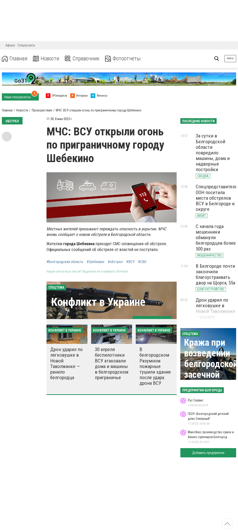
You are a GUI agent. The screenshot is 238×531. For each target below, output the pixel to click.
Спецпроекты (26, 45)
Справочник (82, 58)
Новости (46, 58)
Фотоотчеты (123, 58)
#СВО (142, 262)
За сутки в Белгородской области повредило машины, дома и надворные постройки (213, 152)
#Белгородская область (64, 262)
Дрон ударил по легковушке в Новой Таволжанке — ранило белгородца (66, 363)
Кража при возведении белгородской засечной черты (211, 364)
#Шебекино (95, 262)
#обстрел (115, 262)
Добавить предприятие (208, 453)
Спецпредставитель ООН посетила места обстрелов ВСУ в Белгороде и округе (217, 198)
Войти (230, 58)
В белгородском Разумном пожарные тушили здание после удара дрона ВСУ (155, 366)
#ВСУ (130, 262)
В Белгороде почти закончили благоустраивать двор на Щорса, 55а (215, 274)
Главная (14, 58)
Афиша (10, 45)
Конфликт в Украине (98, 302)
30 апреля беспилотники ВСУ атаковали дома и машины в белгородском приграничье (111, 363)
